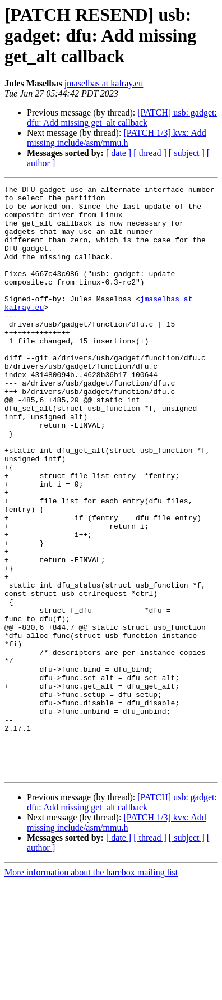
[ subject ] (187, 153)
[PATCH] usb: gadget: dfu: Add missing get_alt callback (122, 117)
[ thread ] (149, 153)
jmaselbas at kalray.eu (104, 83)
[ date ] (118, 153)
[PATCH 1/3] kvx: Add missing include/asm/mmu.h (116, 138)
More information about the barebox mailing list (91, 990)
